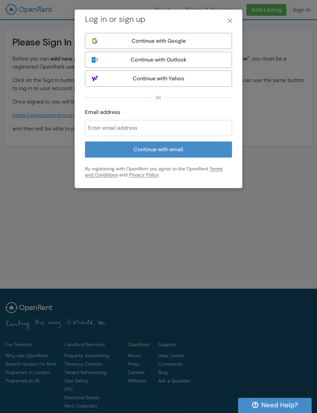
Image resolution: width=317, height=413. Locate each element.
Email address (102, 112)
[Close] (230, 20)
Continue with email (158, 149)
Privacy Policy (143, 175)
